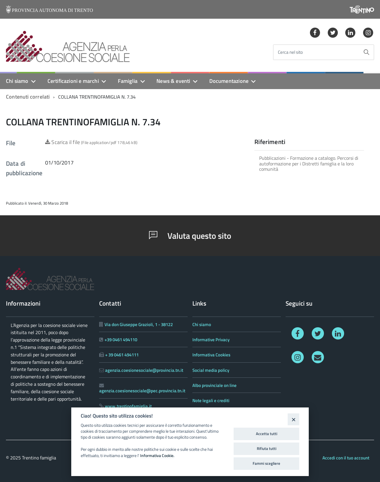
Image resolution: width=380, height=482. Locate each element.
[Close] (293, 419)
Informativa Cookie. (157, 456)
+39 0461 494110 (120, 339)
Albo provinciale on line (214, 385)
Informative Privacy (210, 339)
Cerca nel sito (290, 52)
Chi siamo (17, 81)
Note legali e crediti (210, 400)
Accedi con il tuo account (345, 457)
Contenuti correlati (28, 97)
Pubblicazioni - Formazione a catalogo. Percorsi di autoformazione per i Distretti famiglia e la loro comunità (308, 163)
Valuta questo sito (190, 235)
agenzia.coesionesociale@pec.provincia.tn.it (142, 390)
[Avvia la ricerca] (366, 52)
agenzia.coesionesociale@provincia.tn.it (144, 370)
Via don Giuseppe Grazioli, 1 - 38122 (138, 324)
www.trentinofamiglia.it (128, 406)
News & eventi (173, 81)
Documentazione (229, 81)
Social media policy (210, 370)
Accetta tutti (266, 434)
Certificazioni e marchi (73, 81)
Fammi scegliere (266, 463)
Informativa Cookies (211, 354)
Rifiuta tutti (266, 448)
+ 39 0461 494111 (122, 354)
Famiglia (127, 81)
